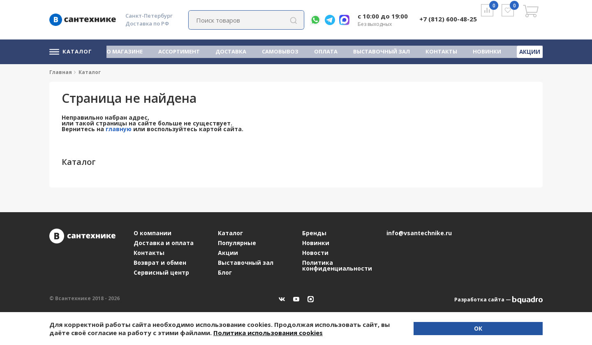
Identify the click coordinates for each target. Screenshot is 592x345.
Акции (530, 51)
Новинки (488, 51)
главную (119, 129)
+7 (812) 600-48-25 (448, 19)
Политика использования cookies (190, 333)
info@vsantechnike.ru (419, 233)
